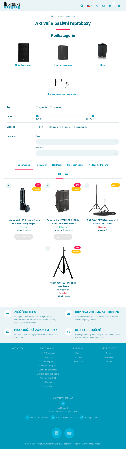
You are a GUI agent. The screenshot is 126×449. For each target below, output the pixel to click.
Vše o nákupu (47, 348)
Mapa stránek (52, 444)
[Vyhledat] (81, 5)
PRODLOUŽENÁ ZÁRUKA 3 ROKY (35, 330)
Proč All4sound (48, 353)
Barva (38, 136)
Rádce (78, 353)
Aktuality (17, 348)
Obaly (102, 65)
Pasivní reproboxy (63, 65)
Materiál (40, 147)
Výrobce (11, 127)
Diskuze (78, 357)
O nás (108, 353)
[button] (23, 237)
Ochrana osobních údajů (48, 374)
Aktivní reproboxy (23, 65)
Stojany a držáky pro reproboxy (63, 94)
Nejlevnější (41, 165)
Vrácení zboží (48, 386)
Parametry (12, 136)
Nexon (67, 127)
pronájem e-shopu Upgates (90, 444)
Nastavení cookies (70, 444)
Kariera (109, 361)
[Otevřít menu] (119, 5)
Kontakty (109, 357)
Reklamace (48, 382)
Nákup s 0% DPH (48, 378)
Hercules (53, 127)
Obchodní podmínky (48, 369)
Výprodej (43, 107)
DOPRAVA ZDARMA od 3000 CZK (97, 312)
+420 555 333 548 (39, 417)
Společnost (109, 348)
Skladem (57, 107)
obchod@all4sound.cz (66, 417)
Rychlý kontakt (92, 417)
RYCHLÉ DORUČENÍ (88, 330)
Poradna (78, 348)
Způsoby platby (47, 361)
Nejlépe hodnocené (98, 165)
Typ (8, 107)
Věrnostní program (47, 365)
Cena (9, 116)
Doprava (48, 357)
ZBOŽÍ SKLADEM (25, 312)
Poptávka (78, 361)
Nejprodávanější (75, 165)
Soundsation (81, 127)
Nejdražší (57, 165)
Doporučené (24, 165)
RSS (60, 444)
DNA (41, 127)
